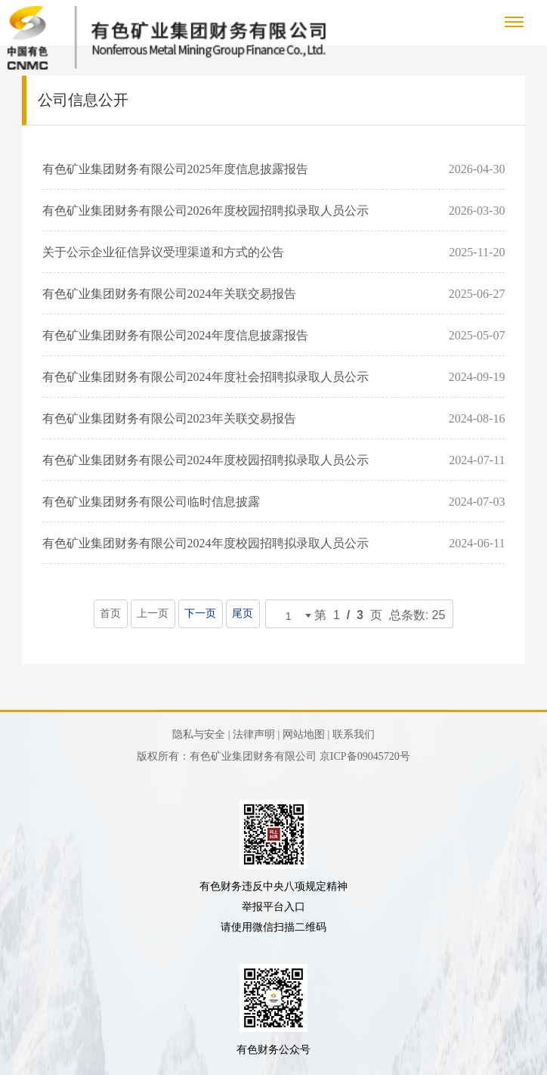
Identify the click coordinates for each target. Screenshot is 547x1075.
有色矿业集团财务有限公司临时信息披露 (151, 501)
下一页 (200, 613)
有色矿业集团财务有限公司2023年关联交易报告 (169, 418)
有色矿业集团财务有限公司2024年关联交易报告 (169, 293)
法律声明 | (256, 734)
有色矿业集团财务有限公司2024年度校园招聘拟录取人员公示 (205, 460)
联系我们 (353, 734)
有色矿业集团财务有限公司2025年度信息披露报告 (175, 169)
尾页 (243, 613)
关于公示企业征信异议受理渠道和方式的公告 (163, 252)
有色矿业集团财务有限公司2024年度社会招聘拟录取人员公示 (205, 376)
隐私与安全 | (201, 734)
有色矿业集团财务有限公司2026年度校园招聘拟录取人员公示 (205, 210)
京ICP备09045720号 (365, 756)
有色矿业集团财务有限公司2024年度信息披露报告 (175, 335)
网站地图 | (306, 734)
